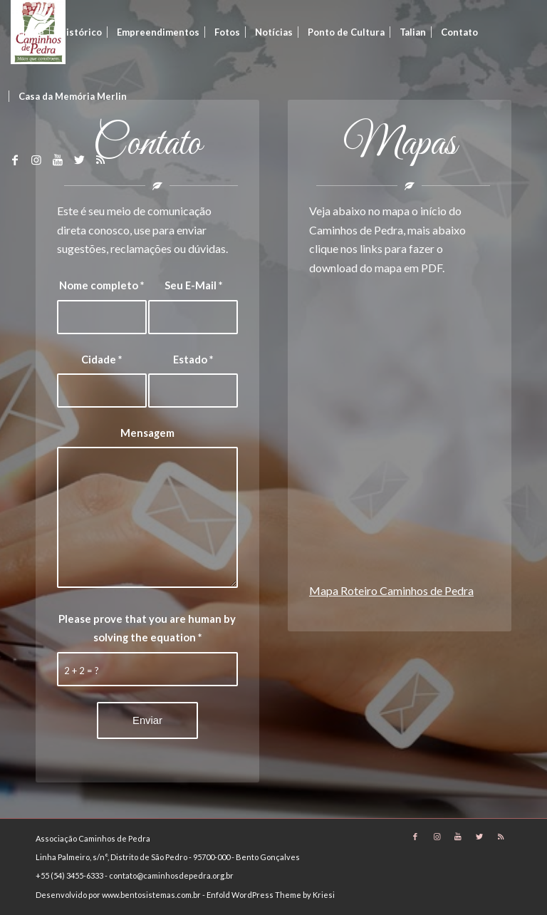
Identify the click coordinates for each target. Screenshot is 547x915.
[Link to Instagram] (36, 159)
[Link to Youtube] (57, 159)
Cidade (101, 359)
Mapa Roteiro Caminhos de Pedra (391, 590)
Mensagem (147, 432)
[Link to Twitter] (79, 159)
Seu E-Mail (193, 285)
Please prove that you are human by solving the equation (147, 627)
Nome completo (101, 285)
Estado (193, 359)
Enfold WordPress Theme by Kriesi (271, 894)
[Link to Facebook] (15, 159)
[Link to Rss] (100, 159)
